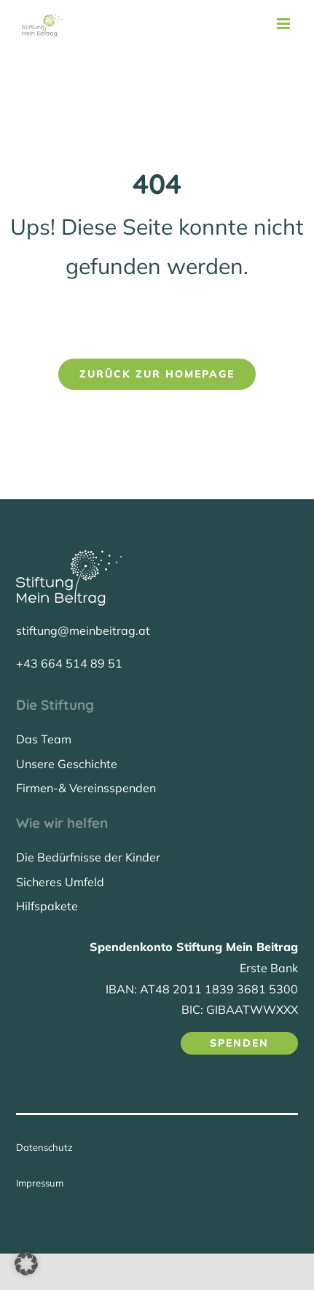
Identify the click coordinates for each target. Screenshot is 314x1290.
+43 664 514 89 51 (69, 663)
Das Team (43, 739)
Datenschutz (44, 1147)
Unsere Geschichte (66, 764)
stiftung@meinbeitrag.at (83, 630)
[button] (26, 1264)
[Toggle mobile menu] (284, 23)
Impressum (39, 1183)
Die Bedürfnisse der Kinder (88, 857)
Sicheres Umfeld (60, 882)
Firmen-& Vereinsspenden (86, 788)
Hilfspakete (47, 906)
